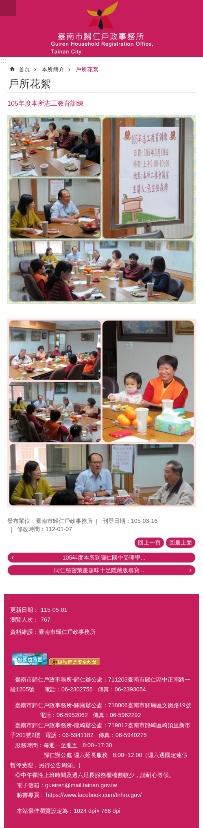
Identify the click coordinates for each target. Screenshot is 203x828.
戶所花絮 (87, 69)
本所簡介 (52, 69)
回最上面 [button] (180, 542)
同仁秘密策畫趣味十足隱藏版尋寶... (99, 570)
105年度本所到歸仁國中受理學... (103, 557)
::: (3, 60)
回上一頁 (149, 542)
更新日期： (24, 610)
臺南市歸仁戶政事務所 (101, 28)
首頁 (24, 69)
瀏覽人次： (24, 619)
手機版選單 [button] (8, 8)
